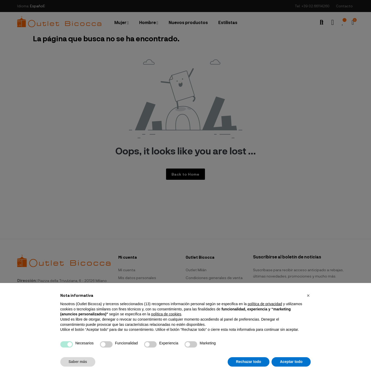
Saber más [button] (78, 362)
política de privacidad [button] (265, 304)
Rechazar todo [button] (248, 362)
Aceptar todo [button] (291, 362)
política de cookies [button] (166, 314)
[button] (308, 295)
